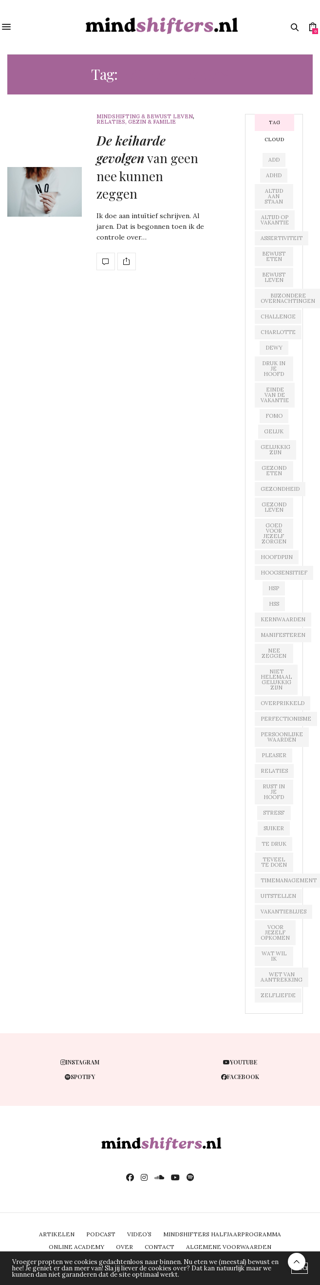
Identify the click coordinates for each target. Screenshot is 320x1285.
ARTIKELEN (57, 1234)
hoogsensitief (284, 572)
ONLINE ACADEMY (76, 1246)
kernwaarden (283, 619)
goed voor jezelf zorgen (274, 533)
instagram (79, 1062)
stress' (274, 812)
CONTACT (159, 1246)
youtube (240, 1062)
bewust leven (273, 277)
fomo (273, 415)
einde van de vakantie (275, 395)
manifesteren (283, 635)
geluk (273, 431)
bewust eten (273, 256)
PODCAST (100, 1234)
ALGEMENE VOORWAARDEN (228, 1246)
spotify (80, 1076)
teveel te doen (274, 862)
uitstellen (278, 896)
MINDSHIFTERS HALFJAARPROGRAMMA (222, 1234)
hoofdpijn (277, 557)
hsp (273, 588)
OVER (124, 1246)
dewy (273, 347)
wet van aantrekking (281, 977)
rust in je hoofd (274, 792)
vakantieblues (283, 911)
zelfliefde (278, 995)
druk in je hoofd (273, 368)
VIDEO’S (139, 1234)
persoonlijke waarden (282, 737)
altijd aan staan (273, 196)
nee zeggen (274, 653)
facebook (240, 1076)
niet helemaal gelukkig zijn (276, 679)
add (274, 159)
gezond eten (274, 471)
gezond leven (274, 507)
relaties (274, 770)
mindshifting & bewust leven (144, 116)
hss (274, 603)
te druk (274, 843)
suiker (274, 828)
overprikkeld (282, 703)
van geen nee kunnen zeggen (147, 167)
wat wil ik (274, 956)
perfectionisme (286, 718)
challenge (278, 316)
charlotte (278, 332)
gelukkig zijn (275, 450)
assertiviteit (281, 238)
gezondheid (280, 488)
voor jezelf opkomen (275, 932)
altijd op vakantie (275, 220)
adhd (274, 175)
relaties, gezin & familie (136, 122)
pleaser (274, 755)
